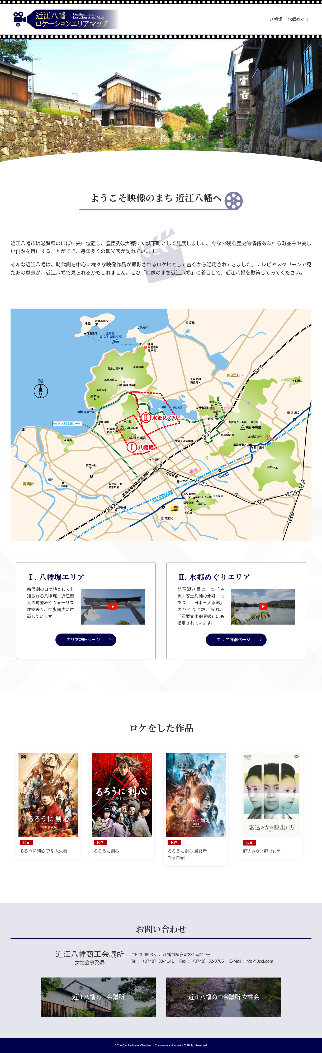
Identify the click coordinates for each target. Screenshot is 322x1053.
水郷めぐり (298, 19)
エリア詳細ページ (83, 640)
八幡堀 (276, 19)
